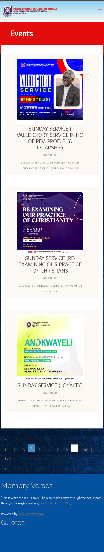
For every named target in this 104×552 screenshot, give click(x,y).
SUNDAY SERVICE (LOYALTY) (50, 385)
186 (85, 450)
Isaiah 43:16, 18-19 (55, 503)
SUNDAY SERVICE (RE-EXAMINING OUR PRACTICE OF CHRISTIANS (50, 264)
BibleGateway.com (31, 514)
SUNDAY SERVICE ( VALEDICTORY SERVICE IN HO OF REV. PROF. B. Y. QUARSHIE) (50, 138)
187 (7, 458)
